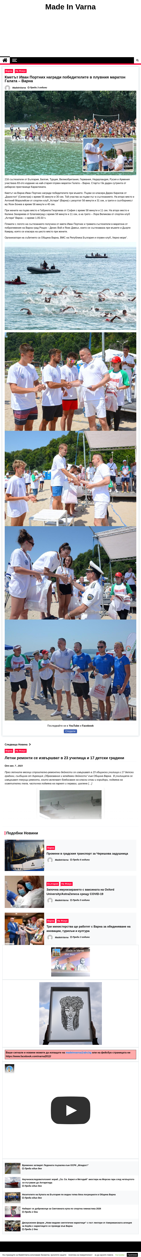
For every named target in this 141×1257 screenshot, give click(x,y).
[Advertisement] (70, 34)
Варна (8, 71)
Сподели (70, 731)
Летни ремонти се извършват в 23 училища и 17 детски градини (64, 758)
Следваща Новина (18, 744)
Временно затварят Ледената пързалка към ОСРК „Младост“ (55, 1165)
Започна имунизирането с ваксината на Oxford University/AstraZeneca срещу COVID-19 (80, 892)
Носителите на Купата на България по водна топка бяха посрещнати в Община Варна (69, 1194)
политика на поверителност (80, 1255)
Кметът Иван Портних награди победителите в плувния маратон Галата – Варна (65, 79)
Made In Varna (70, 7)
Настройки (119, 1255)
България (52, 884)
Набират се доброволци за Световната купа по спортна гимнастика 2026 (61, 1208)
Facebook (88, 725)
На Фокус (20, 71)
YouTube (74, 725)
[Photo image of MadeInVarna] (9, 1069)
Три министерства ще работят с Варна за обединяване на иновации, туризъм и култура (88, 929)
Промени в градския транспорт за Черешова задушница (87, 853)
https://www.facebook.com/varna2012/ (28, 1056)
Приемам (132, 1255)
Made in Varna (75, 950)
